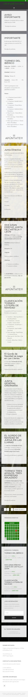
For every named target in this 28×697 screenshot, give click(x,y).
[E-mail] (14, 613)
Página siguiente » (19, 509)
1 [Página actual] (2, 509)
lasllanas (14, 3)
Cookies (22, 694)
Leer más (8, 559)
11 (16, 530)
